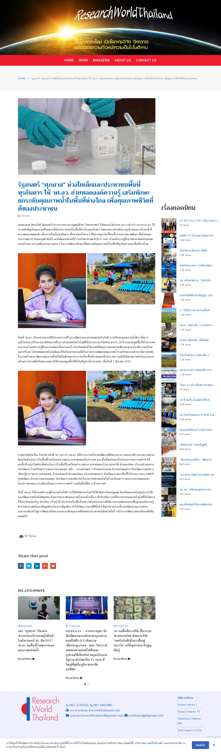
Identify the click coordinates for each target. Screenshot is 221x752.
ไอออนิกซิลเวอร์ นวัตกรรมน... (197, 429)
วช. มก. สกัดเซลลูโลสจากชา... (196, 489)
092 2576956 (79, 705)
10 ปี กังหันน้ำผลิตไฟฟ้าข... (195, 399)
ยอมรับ (200, 745)
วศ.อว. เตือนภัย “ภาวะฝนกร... (197, 325)
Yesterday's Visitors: (189, 719)
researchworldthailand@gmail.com (96, 715)
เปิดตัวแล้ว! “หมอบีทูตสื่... (194, 444)
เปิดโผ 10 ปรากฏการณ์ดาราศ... (197, 235)
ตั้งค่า (63, 747)
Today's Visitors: (187, 712)
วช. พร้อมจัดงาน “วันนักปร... (196, 280)
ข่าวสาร (26, 216)
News (83, 60)
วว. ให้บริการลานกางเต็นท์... (195, 310)
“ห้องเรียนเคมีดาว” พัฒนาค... (196, 459)
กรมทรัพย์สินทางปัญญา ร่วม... (197, 295)
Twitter (29, 566)
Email (53, 566)
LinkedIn (37, 566)
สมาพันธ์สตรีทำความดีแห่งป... (197, 504)
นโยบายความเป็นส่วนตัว (149, 743)
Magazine (101, 60)
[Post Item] (40, 608)
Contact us (146, 60)
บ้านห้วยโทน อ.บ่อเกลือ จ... (195, 355)
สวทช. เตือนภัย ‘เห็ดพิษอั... (195, 340)
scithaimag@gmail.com (146, 715)
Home (69, 60)
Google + (45, 566)
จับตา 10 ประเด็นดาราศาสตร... (197, 384)
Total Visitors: (185, 730)
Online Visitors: (186, 705)
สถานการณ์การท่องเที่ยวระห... (197, 370)
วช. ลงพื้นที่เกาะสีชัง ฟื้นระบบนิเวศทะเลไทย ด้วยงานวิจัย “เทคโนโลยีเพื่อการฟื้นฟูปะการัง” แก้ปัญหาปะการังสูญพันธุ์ (133, 640)
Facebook (21, 566)
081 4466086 (102, 705)
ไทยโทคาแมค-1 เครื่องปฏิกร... (197, 265)
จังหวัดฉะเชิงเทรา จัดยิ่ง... (194, 250)
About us (123, 60)
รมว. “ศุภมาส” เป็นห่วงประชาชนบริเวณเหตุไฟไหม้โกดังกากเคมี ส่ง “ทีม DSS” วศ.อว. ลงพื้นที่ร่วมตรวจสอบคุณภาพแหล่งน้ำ (37, 640)
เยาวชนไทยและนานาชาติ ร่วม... (198, 414)
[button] (85, 684)
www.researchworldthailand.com (95, 710)
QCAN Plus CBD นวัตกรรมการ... (199, 220)
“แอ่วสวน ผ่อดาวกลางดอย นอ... (197, 474)
